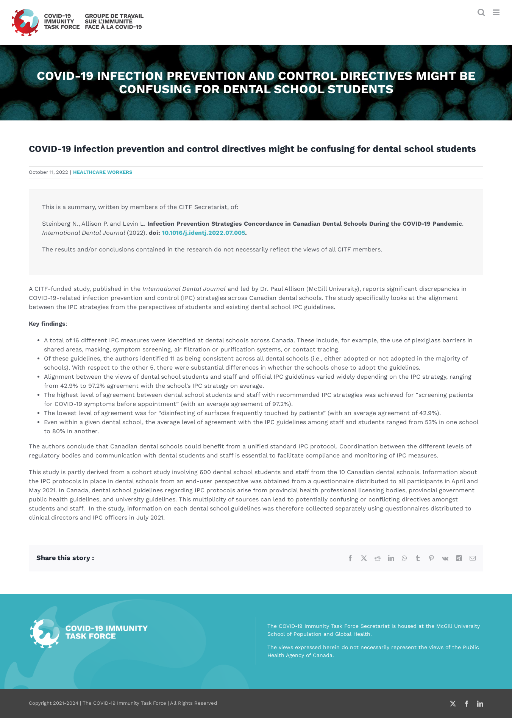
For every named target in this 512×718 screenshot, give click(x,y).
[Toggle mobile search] (481, 12)
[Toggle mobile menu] (497, 12)
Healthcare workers (102, 172)
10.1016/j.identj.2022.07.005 (203, 232)
